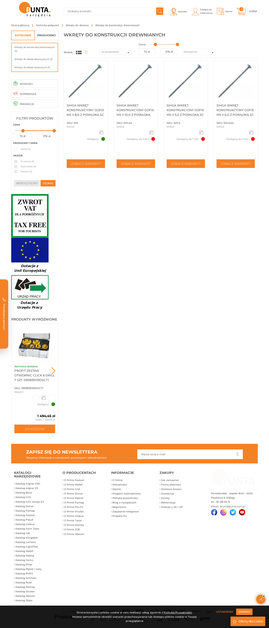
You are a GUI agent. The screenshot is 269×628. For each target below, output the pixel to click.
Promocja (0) (27, 161)
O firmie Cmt (72, 489)
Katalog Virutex (25, 591)
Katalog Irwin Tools (27, 528)
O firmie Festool (74, 480)
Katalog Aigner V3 (27, 488)
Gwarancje (167, 493)
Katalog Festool (25, 515)
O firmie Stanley (74, 524)
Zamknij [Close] (244, 611)
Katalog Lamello (26, 542)
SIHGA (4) (25, 149)
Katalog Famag (25, 510)
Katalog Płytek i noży (28, 568)
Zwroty (165, 497)
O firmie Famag (74, 502)
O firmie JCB (72, 529)
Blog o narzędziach (124, 502)
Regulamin (119, 506)
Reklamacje (168, 502)
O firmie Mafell (73, 484)
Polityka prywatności (125, 497)
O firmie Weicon (74, 534)
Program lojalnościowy (126, 493)
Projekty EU (119, 515)
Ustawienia (224, 611)
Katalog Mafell (24, 551)
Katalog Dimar (25, 506)
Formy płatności (171, 484)
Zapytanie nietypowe (125, 511)
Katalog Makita (25, 555)
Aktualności (119, 484)
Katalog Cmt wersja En (30, 501)
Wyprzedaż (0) (28, 166)
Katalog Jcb (23, 533)
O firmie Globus (74, 515)
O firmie (117, 480)
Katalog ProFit (24, 573)
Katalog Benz (24, 492)
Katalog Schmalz (26, 577)
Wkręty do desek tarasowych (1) (32, 67)
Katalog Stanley (25, 586)
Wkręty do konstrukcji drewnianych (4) (34, 49)
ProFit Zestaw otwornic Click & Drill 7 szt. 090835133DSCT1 (34, 375)
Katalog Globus (25, 524)
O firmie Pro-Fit (73, 506)
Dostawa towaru (171, 489)
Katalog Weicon (25, 595)
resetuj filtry (27, 183)
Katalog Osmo (24, 560)
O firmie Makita (73, 497)
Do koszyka (35, 429)
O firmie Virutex (74, 511)
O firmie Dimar (73, 493)
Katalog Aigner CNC (28, 483)
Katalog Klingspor (27, 537)
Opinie (116, 489)
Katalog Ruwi (24, 582)
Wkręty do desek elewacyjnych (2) (33, 59)
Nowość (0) (26, 171)
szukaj (48, 183)
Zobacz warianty (86, 163)
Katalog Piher (24, 564)
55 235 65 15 (222, 501)
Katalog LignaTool (27, 546)
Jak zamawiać (170, 480)
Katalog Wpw (24, 600)
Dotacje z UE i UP (172, 506)
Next (53, 371)
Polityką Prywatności (178, 612)
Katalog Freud (24, 519)
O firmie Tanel (73, 520)
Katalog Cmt (23, 497)
